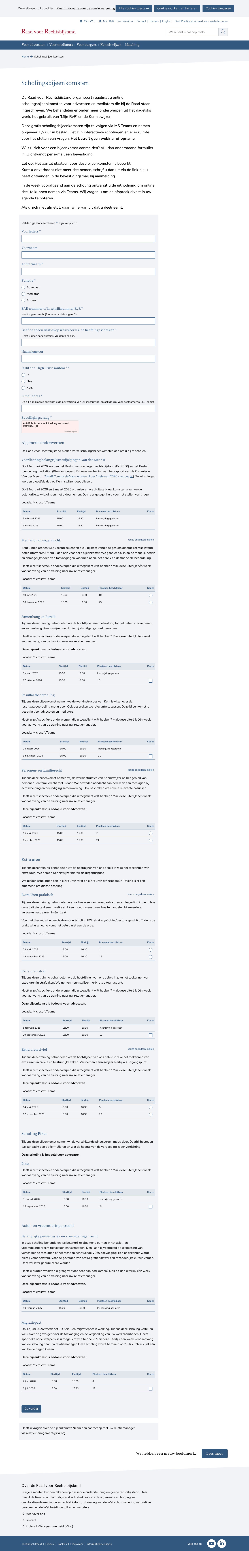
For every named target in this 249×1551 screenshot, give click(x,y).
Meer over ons (35, 1514)
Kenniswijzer (125, 21)
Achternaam (33, 264)
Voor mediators (61, 45)
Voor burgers (87, 45)
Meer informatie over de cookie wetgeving (86, 8)
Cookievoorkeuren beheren (177, 8)
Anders (32, 300)
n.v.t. (30, 388)
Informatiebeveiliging (99, 1544)
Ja (28, 375)
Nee (29, 381)
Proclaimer (76, 1544)
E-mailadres (32, 396)
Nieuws (154, 21)
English (166, 21)
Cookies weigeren (218, 8)
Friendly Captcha (71, 432)
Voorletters (31, 231)
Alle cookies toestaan (134, 8)
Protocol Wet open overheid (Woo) (49, 1526)
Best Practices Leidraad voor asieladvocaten (201, 21)
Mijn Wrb (91, 21)
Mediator (33, 294)
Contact (141, 21)
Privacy (49, 1544)
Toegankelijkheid (32, 1544)
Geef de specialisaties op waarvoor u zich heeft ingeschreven (69, 330)
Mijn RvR (110, 21)
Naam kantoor (32, 352)
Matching (132, 45)
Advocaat (33, 287)
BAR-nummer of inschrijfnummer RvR (53, 309)
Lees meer (214, 1453)
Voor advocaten (34, 45)
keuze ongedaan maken (141, 539)
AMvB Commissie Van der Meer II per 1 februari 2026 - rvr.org (88, 476)
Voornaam (30, 248)
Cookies (62, 1544)
